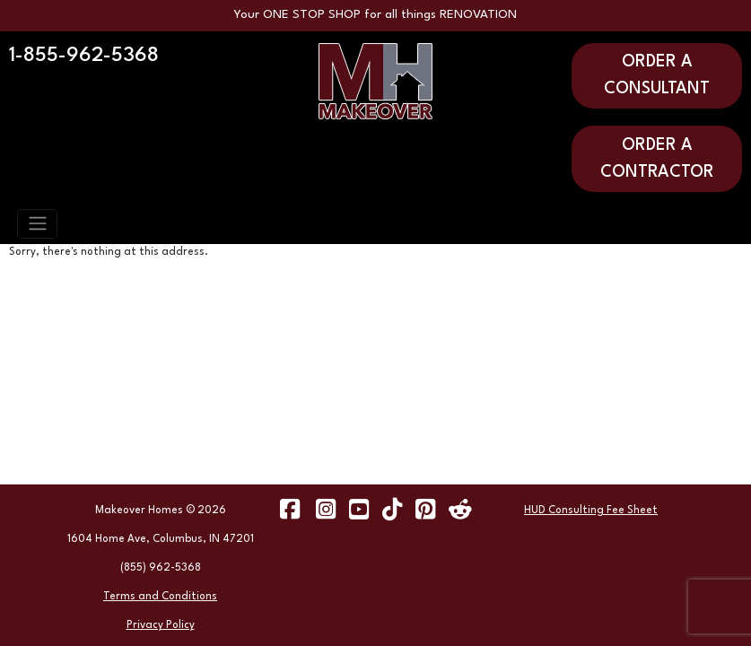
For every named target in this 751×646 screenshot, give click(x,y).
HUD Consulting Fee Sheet (591, 510)
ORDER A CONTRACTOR (657, 158)
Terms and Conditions (160, 596)
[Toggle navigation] (37, 223)
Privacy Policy (161, 625)
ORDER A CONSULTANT (657, 75)
